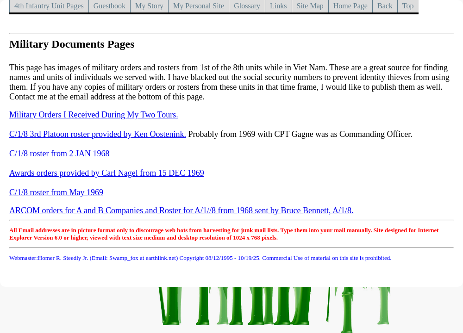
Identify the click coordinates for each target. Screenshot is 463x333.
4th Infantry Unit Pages (49, 6)
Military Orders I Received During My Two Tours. (93, 114)
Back (385, 6)
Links (278, 6)
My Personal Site (198, 6)
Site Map (310, 6)
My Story (149, 6)
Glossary (247, 6)
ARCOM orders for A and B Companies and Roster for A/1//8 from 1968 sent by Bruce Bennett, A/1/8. (181, 210)
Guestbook (109, 6)
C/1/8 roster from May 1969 (56, 192)
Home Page (350, 6)
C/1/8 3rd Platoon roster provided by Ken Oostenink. (97, 134)
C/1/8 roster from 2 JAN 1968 (59, 153)
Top (408, 6)
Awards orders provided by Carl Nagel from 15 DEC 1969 (106, 173)
